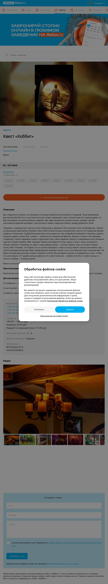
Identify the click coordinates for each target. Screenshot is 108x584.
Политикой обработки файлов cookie (65, 300)
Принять (70, 309)
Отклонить (39, 309)
